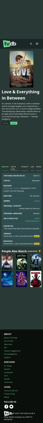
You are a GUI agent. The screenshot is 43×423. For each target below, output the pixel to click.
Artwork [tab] (24, 166)
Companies (8, 372)
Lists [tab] (32, 166)
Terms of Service (11, 390)
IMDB (37, 218)
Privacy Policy (9, 394)
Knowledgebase (10, 354)
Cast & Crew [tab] (13, 167)
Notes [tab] (38, 166)
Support (7, 357)
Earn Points (8, 341)
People (7, 379)
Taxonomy (8, 382)
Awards (7, 369)
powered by (34, 251)
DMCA (6, 397)
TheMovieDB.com (32, 221)
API (5, 347)
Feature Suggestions (12, 351)
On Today (8, 366)
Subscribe (8, 344)
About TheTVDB (10, 338)
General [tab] (5, 166)
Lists (6, 375)
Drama (36, 201)
